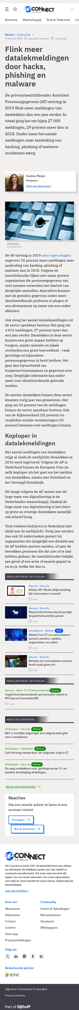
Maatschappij (32, 20)
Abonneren (12, 909)
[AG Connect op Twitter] (7, 956)
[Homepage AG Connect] (39, 9)
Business (11, 20)
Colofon (10, 927)
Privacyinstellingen (18, 940)
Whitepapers (49, 927)
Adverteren (12, 915)
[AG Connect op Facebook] (32, 956)
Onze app (11, 934)
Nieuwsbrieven (50, 915)
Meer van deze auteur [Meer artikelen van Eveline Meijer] (38, 186)
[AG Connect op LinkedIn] (16, 956)
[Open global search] (15, 9)
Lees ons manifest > (16, 890)
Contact (10, 921)
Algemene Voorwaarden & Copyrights (26, 989)
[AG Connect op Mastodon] (24, 956)
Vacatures (47, 921)
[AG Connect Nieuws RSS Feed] (41, 956)
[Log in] (72, 9)
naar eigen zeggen (56, 255)
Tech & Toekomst (58, 20)
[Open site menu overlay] (6, 9)
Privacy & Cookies (15, 995)
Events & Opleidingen (54, 909)
